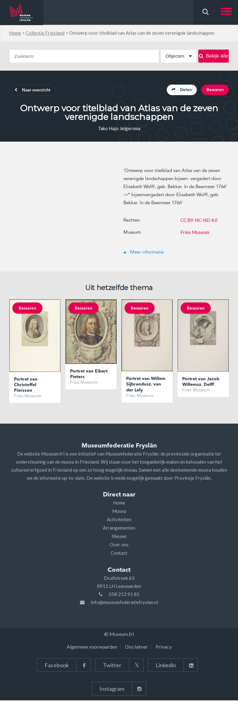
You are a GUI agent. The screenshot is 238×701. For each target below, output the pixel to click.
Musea (119, 511)
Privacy (164, 647)
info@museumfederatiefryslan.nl (124, 603)
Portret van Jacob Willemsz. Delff (200, 382)
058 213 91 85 (124, 594)
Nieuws (119, 537)
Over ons (119, 545)
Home (15, 33)
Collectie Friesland (45, 33)
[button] (229, 12)
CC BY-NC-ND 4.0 (199, 220)
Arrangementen (119, 528)
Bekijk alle (213, 56)
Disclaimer (136, 647)
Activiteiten (119, 520)
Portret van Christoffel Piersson (25, 385)
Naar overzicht (34, 91)
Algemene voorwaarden (92, 647)
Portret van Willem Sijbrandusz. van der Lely (145, 385)
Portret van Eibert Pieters (89, 375)
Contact (119, 553)
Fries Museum (194, 233)
